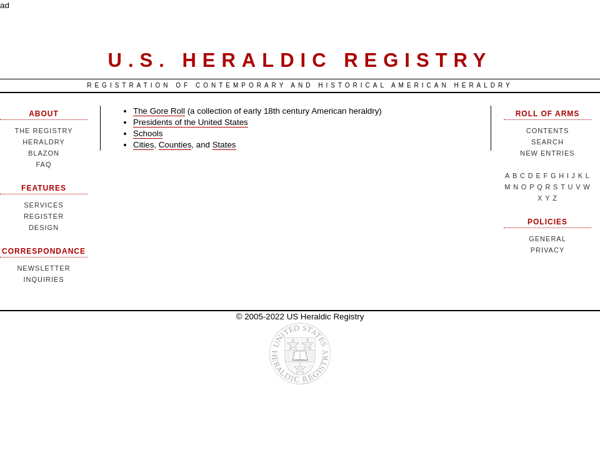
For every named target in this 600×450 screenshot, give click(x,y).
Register (44, 216)
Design (44, 227)
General (547, 238)
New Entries (547, 153)
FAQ (43, 164)
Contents (547, 130)
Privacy (547, 250)
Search (547, 142)
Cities (143, 144)
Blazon (43, 153)
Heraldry (43, 142)
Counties (175, 144)
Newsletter (43, 268)
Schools (147, 133)
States (224, 144)
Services (43, 205)
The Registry (43, 130)
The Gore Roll (159, 111)
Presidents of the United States (190, 122)
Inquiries (43, 279)
